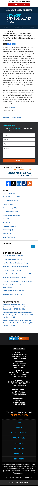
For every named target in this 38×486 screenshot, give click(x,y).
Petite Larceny (9, 226)
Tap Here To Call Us (19, 4)
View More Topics (9, 237)
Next (19, 117)
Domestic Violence (11, 215)
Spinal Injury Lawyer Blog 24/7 (13, 291)
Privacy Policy (19, 439)
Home (6, 27)
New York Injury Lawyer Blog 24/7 (14, 278)
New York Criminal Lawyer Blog (19, 18)
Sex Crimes (9, 193)
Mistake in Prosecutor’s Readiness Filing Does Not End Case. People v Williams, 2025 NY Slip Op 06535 (18, 323)
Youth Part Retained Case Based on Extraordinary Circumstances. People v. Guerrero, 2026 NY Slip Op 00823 (16, 307)
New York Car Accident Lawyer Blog (15, 263)
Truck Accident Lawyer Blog (13, 295)
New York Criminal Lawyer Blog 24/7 (15, 267)
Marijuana (8, 230)
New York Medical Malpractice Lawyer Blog (18, 274)
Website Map (19, 455)
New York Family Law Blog (12, 270)
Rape (6, 219)
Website (19, 428)
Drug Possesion (10, 200)
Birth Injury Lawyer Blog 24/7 (13, 256)
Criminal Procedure (11, 197)
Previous (6, 117)
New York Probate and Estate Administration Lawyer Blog (18, 286)
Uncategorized (12, 107)
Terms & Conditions (19, 433)
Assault (7, 233)
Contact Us (19, 27)
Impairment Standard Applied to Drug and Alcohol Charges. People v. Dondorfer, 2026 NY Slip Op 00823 (18, 315)
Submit (19, 160)
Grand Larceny (10, 208)
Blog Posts (19, 460)
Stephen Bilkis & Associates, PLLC (24, 478)
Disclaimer (19, 444)
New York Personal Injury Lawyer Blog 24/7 (18, 281)
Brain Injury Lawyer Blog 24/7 (13, 259)
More (32, 27)
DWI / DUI (8, 204)
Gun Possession (10, 211)
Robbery (7, 222)
